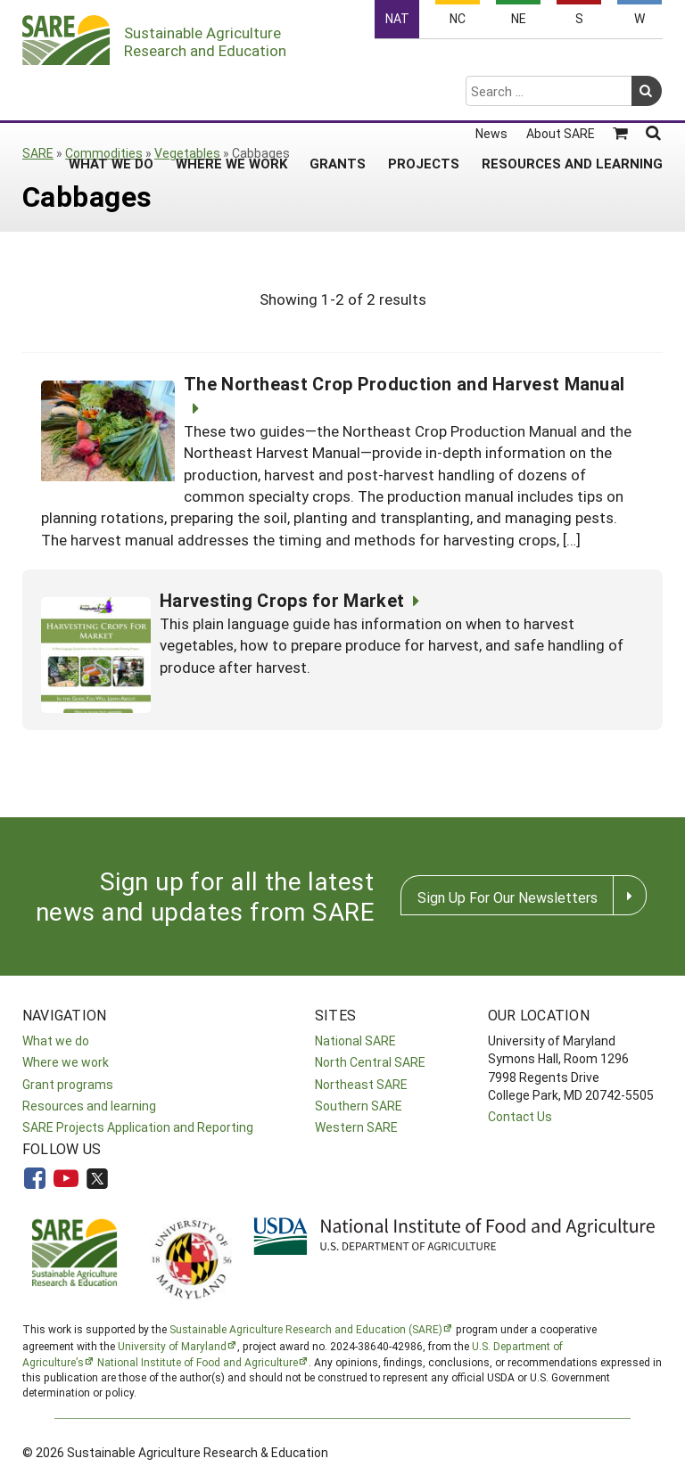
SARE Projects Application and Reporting (137, 1126)
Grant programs (67, 1084)
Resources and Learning (572, 93)
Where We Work (231, 93)
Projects (423, 93)
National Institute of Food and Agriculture (197, 1362)
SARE (38, 152)
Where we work (65, 1061)
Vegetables (187, 152)
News (491, 64)
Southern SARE (358, 1105)
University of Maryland (172, 1346)
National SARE (355, 1040)
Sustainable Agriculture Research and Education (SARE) (305, 1329)
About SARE (560, 64)
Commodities (104, 152)
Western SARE (356, 1126)
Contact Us (520, 1116)
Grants (337, 93)
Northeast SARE (361, 1084)
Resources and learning (89, 1105)
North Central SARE (370, 1061)
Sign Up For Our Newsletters (507, 897)
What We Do (111, 93)
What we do (55, 1040)
